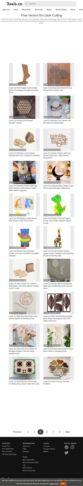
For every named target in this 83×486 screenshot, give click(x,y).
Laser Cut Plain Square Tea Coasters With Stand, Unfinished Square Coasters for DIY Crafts (24, 286)
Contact (26, 451)
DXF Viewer (27, 468)
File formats (26, 10)
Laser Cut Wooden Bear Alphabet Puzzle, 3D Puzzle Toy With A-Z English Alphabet (24, 253)
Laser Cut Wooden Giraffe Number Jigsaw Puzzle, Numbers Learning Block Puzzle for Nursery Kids (58, 253)
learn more (54, 484)
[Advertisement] (41, 43)
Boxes (49, 10)
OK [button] (63, 484)
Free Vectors (7, 451)
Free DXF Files (8, 449)
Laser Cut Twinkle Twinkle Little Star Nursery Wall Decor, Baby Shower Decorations (56, 155)
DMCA (46, 451)
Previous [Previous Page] (17, 432)
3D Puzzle (39, 10)
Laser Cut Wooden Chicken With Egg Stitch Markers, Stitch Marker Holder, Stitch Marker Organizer (23, 188)
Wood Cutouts (61, 10)
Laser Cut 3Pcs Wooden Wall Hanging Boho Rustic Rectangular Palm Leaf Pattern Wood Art (57, 318)
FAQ (24, 449)
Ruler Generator (29, 471)
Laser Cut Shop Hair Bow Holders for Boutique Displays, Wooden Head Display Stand (23, 351)
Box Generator (28, 460)
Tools (15, 10)
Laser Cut (5, 10)
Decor (72, 10)
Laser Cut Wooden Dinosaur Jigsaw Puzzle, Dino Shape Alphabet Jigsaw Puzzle (57, 220)
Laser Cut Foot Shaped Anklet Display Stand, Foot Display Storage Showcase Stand (23, 90)
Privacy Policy (49, 449)
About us (26, 446)
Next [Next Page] (68, 432)
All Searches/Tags (9, 454)
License (46, 446)
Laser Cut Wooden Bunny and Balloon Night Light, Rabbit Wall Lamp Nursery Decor (57, 286)
